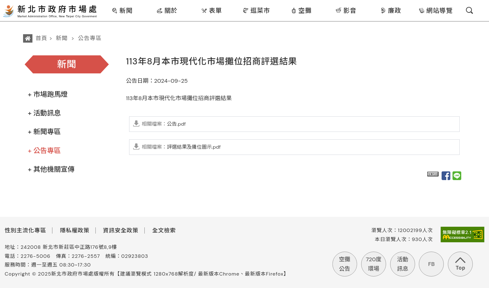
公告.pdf (164, 124)
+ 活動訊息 (44, 113)
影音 (346, 11)
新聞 (122, 11)
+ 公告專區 (44, 150)
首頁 (41, 38)
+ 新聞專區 (44, 131)
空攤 (301, 11)
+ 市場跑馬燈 (48, 94)
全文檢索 (164, 230)
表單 (211, 11)
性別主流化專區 (25, 230)
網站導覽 (436, 11)
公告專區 (90, 38)
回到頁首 (460, 264)
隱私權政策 (75, 230)
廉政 (390, 11)
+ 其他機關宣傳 (51, 169)
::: (102, 4)
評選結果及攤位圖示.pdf (181, 147)
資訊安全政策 (120, 230)
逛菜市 (256, 11)
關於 (167, 11)
